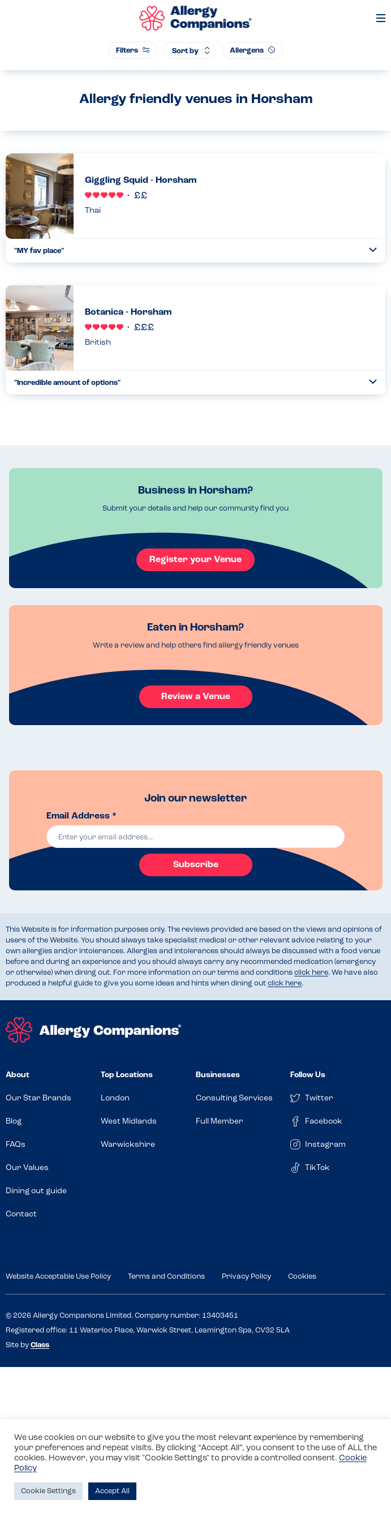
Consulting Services (234, 1098)
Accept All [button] (112, 1491)
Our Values (27, 1168)
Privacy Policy (246, 1276)
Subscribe (195, 864)
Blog (14, 1121)
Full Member (219, 1121)
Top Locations (127, 1075)
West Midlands (129, 1121)
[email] (195, 836)
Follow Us (307, 1075)
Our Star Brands (38, 1098)
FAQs (15, 1145)
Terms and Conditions (166, 1276)
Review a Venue (195, 696)
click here (311, 972)
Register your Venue (195, 559)
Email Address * (81, 816)
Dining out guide (36, 1191)
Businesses (218, 1075)
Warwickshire (128, 1145)
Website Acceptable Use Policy (58, 1276)
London (115, 1098)
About (17, 1075)
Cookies (302, 1276)
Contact (21, 1214)
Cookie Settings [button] (48, 1491)
